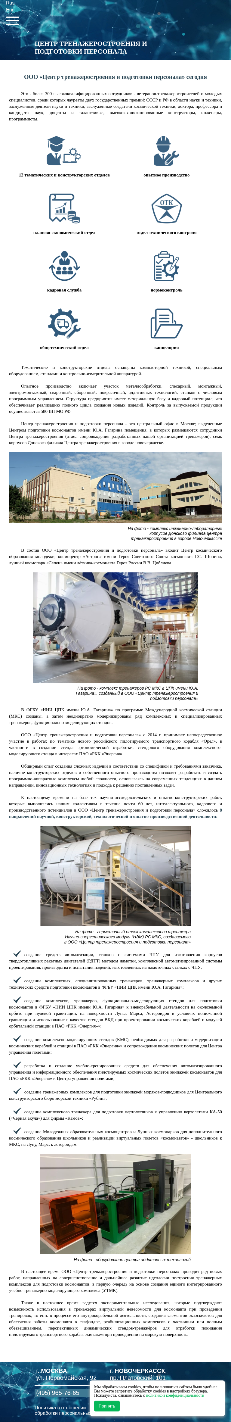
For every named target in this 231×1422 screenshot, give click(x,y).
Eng (10, 9)
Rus (10, 2)
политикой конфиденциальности (175, 1395)
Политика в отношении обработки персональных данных (72, 1410)
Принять (107, 1406)
